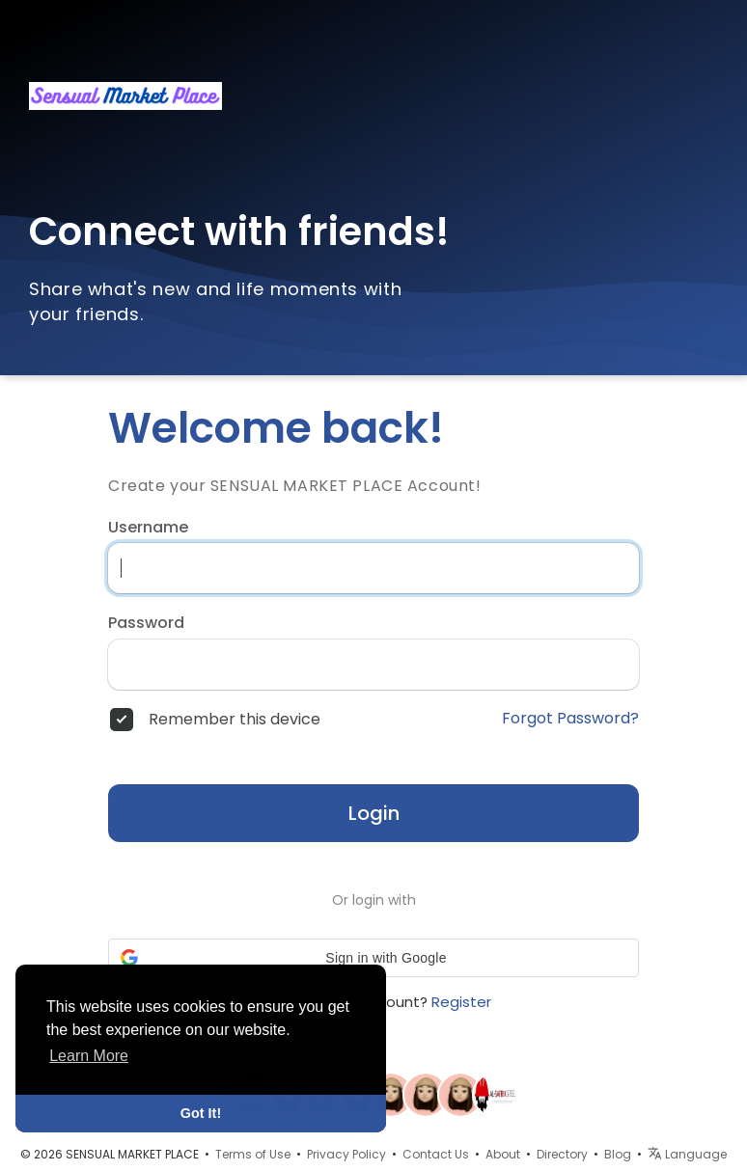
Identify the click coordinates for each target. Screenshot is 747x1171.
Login (374, 813)
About (502, 1154)
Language (687, 1154)
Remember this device (234, 719)
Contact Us (435, 1154)
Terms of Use (252, 1154)
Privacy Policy (346, 1154)
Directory (562, 1154)
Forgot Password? (570, 718)
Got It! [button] (200, 1113)
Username (148, 527)
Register (461, 1002)
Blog (617, 1154)
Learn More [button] (88, 1056)
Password (146, 623)
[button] (373, 958)
